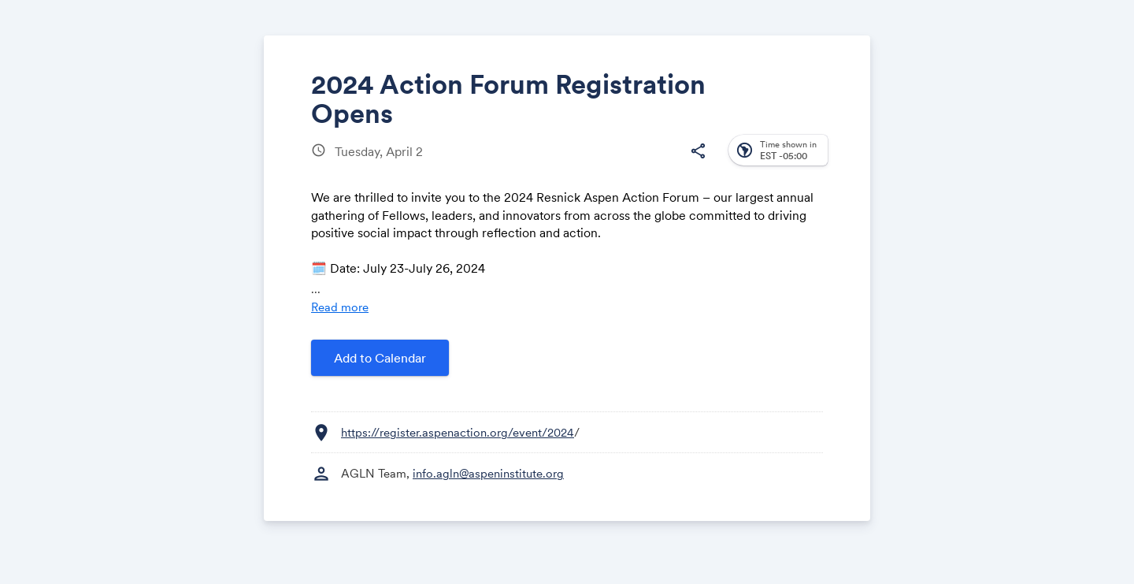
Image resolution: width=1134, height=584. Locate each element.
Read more (340, 306)
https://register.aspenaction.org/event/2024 (457, 432)
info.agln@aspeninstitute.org (488, 473)
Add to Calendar (380, 358)
